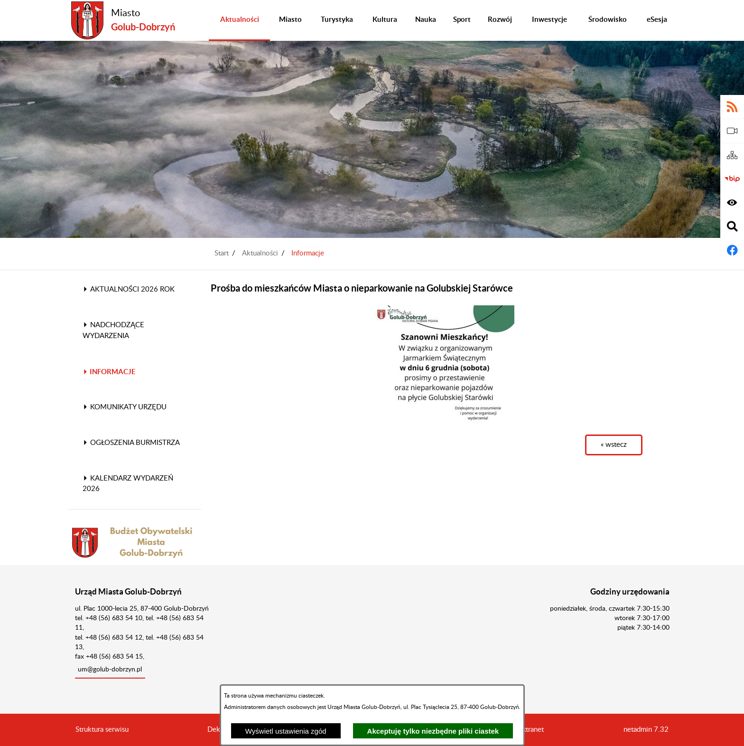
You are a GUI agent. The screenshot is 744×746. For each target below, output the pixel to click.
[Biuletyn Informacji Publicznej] (732, 179)
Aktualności (260, 253)
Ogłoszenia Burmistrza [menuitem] (131, 442)
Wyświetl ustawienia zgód (285, 731)
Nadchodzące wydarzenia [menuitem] (113, 330)
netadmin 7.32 (646, 729)
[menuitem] (239, 20)
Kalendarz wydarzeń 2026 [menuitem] (128, 484)
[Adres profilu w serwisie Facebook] (732, 250)
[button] (443, 364)
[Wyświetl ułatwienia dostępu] (732, 203)
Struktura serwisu (102, 729)
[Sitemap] (732, 155)
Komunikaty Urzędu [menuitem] (125, 407)
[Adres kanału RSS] (732, 107)
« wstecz (614, 444)
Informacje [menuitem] (109, 372)
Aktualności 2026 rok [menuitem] (129, 289)
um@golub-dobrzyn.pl (110, 669)
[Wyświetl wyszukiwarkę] (732, 226)
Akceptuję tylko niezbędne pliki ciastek (433, 731)
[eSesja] (732, 131)
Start (221, 253)
